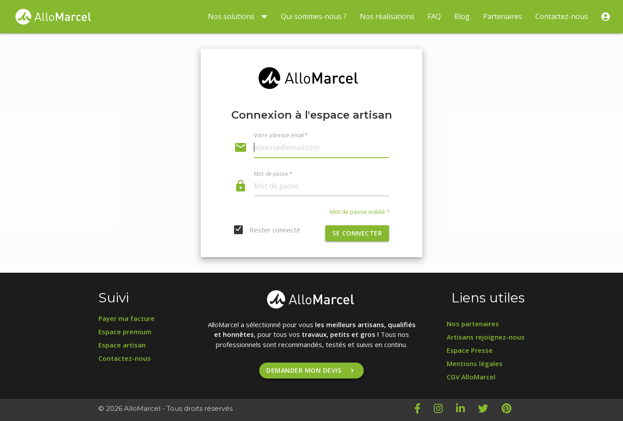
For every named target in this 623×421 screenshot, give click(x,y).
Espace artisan (122, 344)
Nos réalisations (387, 16)
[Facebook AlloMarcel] (424, 410)
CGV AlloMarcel (471, 376)
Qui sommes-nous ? (314, 16)
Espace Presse (470, 350)
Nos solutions (238, 16)
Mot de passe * (273, 173)
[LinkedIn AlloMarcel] (467, 410)
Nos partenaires (473, 323)
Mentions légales (474, 363)
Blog (462, 16)
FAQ (434, 16)
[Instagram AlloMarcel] (445, 410)
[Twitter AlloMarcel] (490, 410)
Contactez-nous (561, 16)
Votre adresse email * (281, 135)
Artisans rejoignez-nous (486, 336)
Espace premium (125, 331)
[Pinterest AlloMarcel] (513, 410)
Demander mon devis (311, 371)
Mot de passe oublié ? (359, 212)
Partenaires (502, 16)
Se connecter (357, 233)
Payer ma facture (126, 318)
